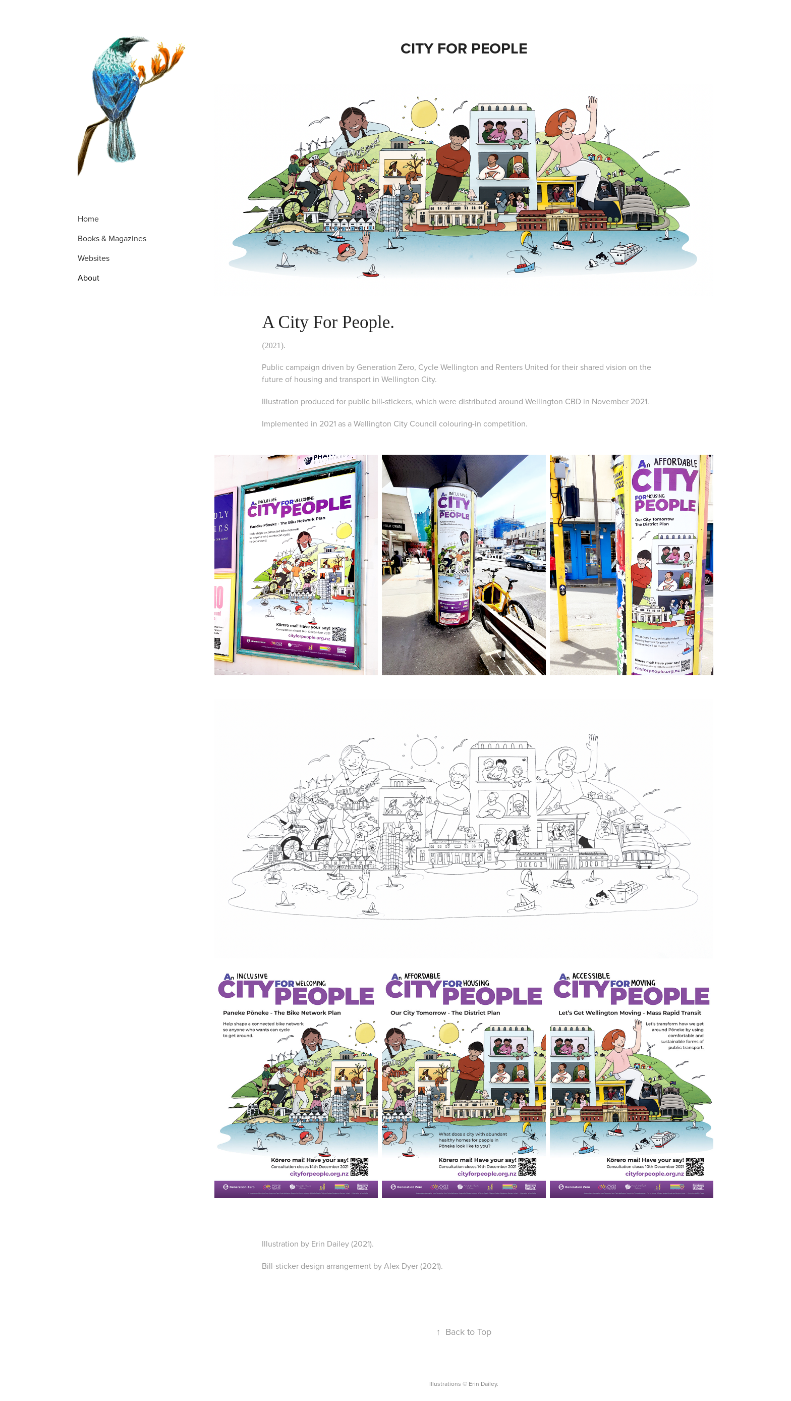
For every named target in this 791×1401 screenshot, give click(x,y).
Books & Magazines (112, 238)
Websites (93, 257)
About (88, 277)
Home (88, 218)
